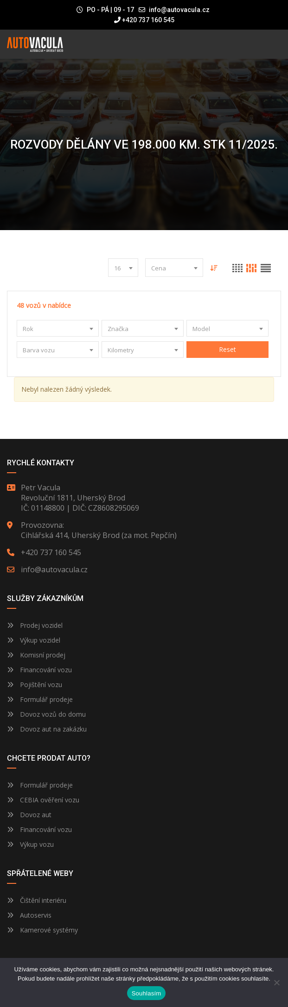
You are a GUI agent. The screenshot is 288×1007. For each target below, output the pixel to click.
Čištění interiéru (36, 900)
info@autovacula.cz (179, 9)
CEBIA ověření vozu (49, 799)
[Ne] (276, 982)
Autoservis (29, 915)
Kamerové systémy (42, 930)
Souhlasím (146, 993)
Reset (227, 349)
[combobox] (123, 267)
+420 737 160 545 (144, 20)
